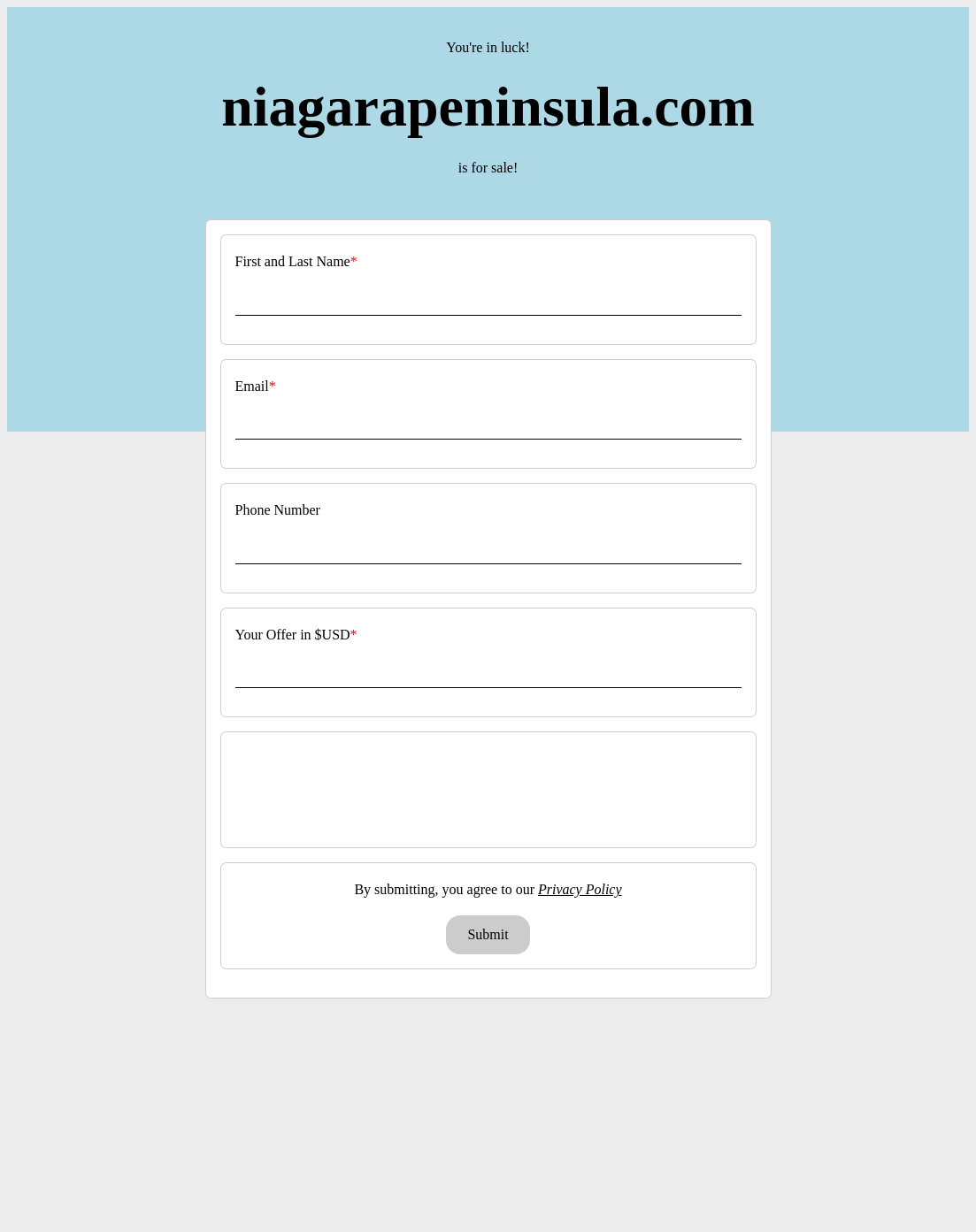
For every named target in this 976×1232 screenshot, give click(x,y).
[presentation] (490, 789)
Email (252, 386)
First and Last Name (292, 261)
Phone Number (277, 509)
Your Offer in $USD (292, 634)
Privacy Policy (580, 889)
